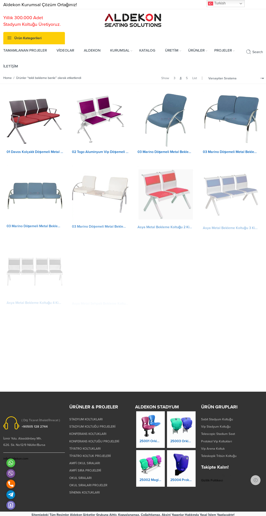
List (194, 78)
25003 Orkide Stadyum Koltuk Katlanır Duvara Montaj (181, 442)
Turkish (217, 3)
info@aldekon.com (15, 456)
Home (7, 78)
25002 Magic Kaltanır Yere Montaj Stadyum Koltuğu (150, 480)
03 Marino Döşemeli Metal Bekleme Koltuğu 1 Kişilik (166, 152)
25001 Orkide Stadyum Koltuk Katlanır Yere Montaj (150, 441)
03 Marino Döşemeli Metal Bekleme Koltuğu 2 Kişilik (231, 152)
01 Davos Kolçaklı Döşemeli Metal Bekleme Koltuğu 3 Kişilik (35, 152)
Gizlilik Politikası (212, 478)
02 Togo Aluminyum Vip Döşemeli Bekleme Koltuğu (100, 152)
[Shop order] (235, 78)
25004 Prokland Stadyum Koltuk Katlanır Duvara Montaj (181, 481)
